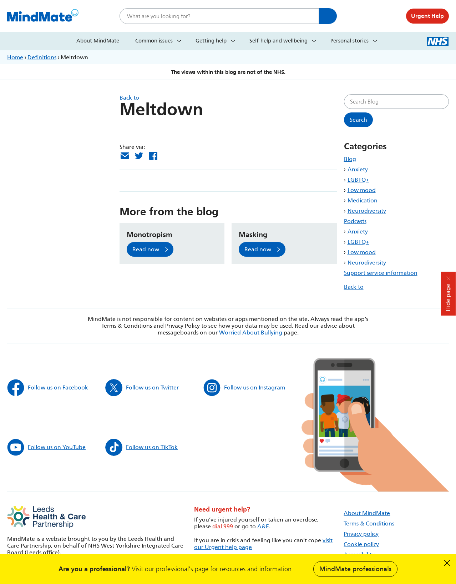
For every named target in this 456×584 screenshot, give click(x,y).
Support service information (380, 273)
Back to (354, 286)
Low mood (362, 190)
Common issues (154, 40)
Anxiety (358, 169)
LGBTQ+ (358, 179)
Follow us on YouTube (46, 447)
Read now (145, 249)
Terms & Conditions (369, 523)
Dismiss (447, 563)
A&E (263, 526)
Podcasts (355, 221)
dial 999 (222, 526)
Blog (350, 159)
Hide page (448, 297)
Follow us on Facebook (47, 387)
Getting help (211, 40)
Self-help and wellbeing (278, 40)
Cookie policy (361, 544)
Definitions (41, 57)
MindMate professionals (355, 569)
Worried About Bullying (250, 332)
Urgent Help (427, 15)
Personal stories (349, 40)
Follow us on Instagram (244, 387)
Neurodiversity (367, 210)
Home (15, 57)
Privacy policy (361, 533)
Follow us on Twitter (142, 387)
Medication (363, 200)
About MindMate (97, 40)
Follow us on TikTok (141, 447)
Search (328, 16)
